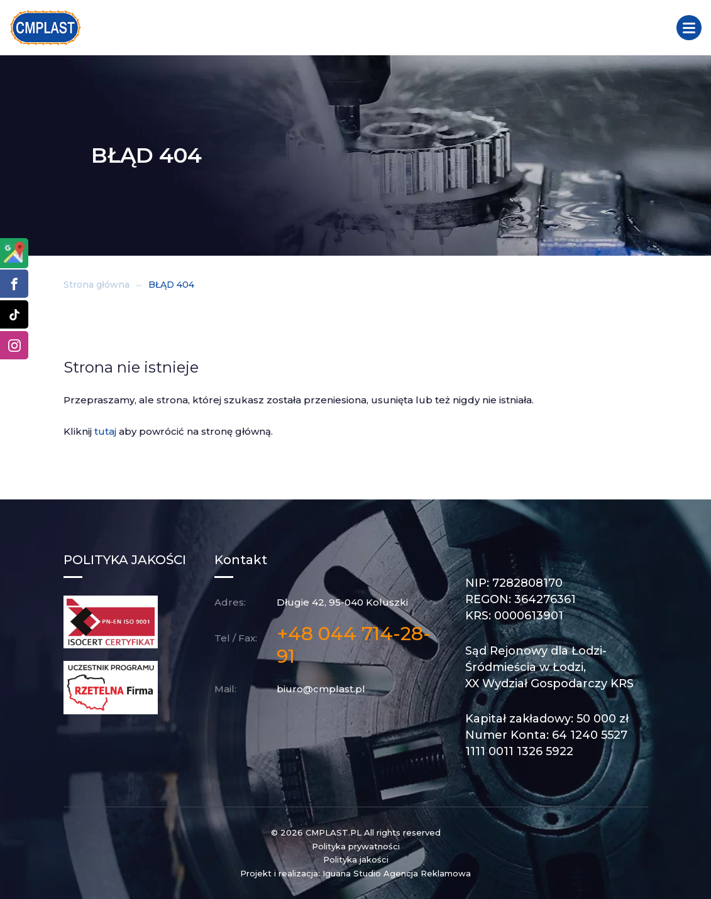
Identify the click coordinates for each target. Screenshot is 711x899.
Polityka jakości (356, 859)
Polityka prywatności (356, 846)
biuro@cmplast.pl (321, 689)
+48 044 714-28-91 (354, 645)
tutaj (105, 431)
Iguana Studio (351, 873)
